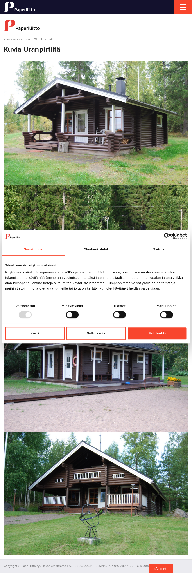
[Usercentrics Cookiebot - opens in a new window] (167, 236)
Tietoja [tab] (158, 249)
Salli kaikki (157, 333)
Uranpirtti (47, 39)
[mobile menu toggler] (183, 7)
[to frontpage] (96, 25)
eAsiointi (160, 568)
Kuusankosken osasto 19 (20, 39)
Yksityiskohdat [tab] (96, 249)
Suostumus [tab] (33, 249)
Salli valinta (96, 333)
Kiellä (34, 333)
